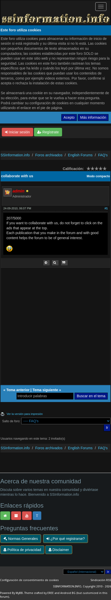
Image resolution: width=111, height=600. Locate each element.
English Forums (80, 155)
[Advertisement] (55, 328)
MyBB (19, 593)
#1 (106, 208)
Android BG (68, 593)
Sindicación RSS (100, 580)
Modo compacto (98, 176)
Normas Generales (21, 539)
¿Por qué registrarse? (65, 539)
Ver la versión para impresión (25, 413)
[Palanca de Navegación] (100, 6)
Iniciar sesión (17, 132)
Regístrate (48, 132)
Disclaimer (59, 550)
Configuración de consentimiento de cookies (29, 580)
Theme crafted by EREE (39, 593)
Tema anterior (18, 390)
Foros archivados (48, 155)
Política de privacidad (22, 550)
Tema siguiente (45, 390)
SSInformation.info (15, 155)
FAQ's (103, 155)
